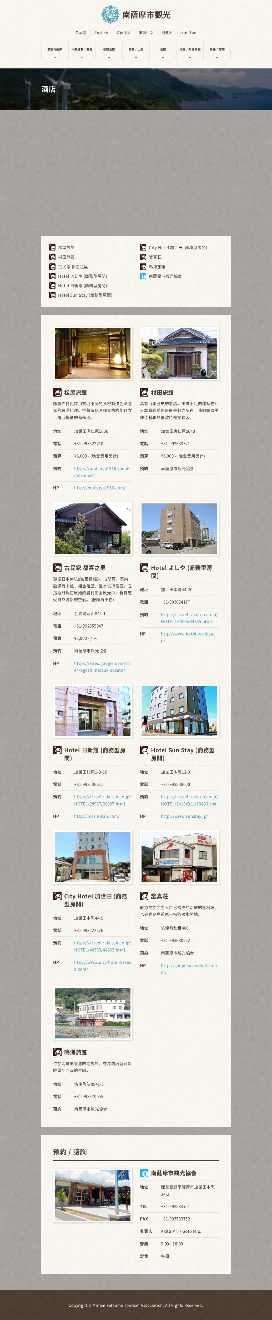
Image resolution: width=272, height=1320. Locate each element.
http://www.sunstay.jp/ (184, 816)
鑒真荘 (155, 257)
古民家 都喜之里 (73, 266)
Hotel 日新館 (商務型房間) (82, 285)
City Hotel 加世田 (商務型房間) (178, 247)
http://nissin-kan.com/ (97, 816)
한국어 (167, 32)
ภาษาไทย (188, 32)
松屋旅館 (66, 247)
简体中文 (124, 32)
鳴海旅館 (157, 266)
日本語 (81, 32)
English (101, 32)
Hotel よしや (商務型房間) (82, 276)
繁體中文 (146, 32)
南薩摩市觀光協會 (165, 276)
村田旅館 (66, 257)
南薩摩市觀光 (146, 14)
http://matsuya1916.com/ (100, 487)
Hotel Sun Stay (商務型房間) (85, 295)
